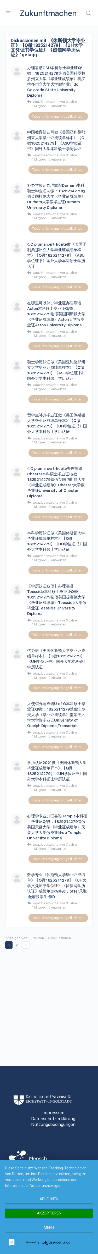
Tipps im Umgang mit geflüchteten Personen (60, 116)
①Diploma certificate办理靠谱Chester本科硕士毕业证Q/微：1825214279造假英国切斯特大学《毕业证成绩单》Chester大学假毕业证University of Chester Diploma (56, 482)
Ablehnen (49, 1199)
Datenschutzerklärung (53, 1118)
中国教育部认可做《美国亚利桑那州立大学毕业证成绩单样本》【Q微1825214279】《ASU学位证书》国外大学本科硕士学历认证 (56, 140)
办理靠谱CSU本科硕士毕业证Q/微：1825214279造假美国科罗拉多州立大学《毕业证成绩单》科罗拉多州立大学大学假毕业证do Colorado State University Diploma (56, 81)
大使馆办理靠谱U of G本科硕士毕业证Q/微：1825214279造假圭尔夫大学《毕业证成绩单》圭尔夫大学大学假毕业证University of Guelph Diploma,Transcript (56, 714)
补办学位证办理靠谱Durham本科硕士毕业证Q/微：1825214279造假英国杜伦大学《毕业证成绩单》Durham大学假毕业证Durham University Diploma (56, 196)
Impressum (53, 1112)
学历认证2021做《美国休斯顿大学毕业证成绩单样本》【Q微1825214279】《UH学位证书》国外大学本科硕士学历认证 (57, 771)
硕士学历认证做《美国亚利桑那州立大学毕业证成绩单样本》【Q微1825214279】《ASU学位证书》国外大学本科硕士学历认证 (56, 370)
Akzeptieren (49, 1213)
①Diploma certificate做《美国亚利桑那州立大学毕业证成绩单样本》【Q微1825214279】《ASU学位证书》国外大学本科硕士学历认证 (56, 255)
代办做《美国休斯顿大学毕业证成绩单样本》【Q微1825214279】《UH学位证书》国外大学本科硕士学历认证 (57, 658)
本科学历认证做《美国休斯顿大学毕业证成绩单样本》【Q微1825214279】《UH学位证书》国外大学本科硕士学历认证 (57, 541)
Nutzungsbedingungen (53, 1124)
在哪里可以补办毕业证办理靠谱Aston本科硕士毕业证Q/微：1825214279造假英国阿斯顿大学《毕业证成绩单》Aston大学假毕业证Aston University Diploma (56, 314)
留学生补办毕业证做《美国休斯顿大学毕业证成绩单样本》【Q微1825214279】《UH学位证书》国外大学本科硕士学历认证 (57, 423)
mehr (49, 1227)
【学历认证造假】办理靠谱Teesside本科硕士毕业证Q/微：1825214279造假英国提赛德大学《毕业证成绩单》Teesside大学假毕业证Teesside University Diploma (56, 600)
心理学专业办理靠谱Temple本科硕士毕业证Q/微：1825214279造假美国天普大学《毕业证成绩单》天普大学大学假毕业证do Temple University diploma (57, 827)
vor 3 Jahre (68, 102)
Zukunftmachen (48, 13)
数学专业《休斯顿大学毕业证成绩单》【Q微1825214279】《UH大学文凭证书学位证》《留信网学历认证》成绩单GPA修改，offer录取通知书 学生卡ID (57, 885)
